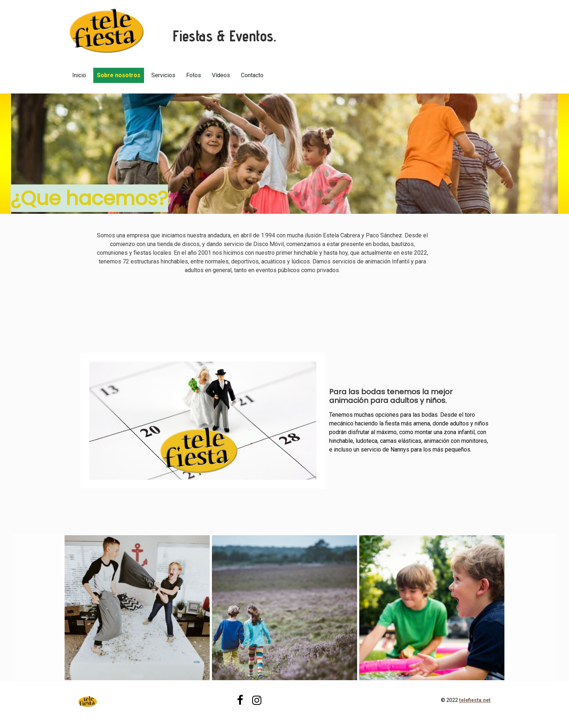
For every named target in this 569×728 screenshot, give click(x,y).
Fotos (193, 75)
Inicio (79, 75)
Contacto (252, 75)
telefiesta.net (475, 700)
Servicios (163, 75)
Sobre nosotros (118, 75)
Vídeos (221, 75)
